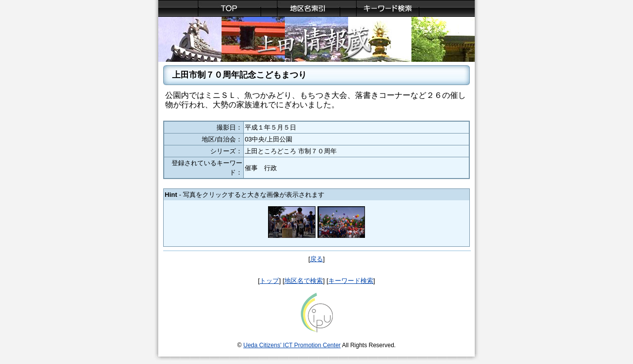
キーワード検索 (350, 280)
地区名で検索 (303, 280)
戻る (316, 259)
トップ (269, 280)
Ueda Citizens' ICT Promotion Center (292, 345)
